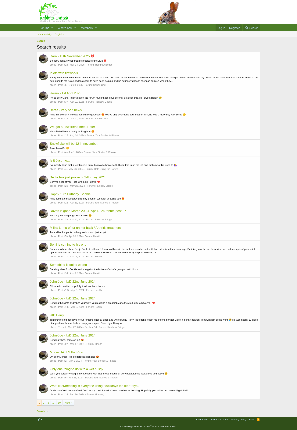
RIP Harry (57, 315)
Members (87, 27)
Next (67, 402)
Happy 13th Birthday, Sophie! (70, 194)
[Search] (251, 27)
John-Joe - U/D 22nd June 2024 (72, 281)
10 (59, 402)
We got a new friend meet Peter (72, 127)
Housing (99, 394)
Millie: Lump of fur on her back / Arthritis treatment (85, 228)
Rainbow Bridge (104, 64)
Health (96, 236)
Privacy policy (238, 419)
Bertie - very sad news (66, 110)
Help (251, 419)
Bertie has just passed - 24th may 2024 (78, 177)
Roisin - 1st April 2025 (65, 93)
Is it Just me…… (61, 160)
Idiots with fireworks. (64, 73)
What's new (65, 27)
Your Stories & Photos (107, 135)
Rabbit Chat (99, 85)
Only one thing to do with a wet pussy (76, 369)
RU (41, 419)
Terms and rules (219, 419)
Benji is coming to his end (68, 244)
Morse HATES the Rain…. (68, 352)
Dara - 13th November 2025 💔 (72, 56)
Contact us (202, 419)
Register (59, 34)
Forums (44, 27)
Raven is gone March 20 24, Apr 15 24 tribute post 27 (88, 211)
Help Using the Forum (106, 169)
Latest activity (44, 34)
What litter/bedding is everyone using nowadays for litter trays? (94, 386)
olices (53, 64)
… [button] (53, 402)
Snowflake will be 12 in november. (74, 143)
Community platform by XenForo (148, 426)
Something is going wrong (68, 265)
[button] (52, 27)
